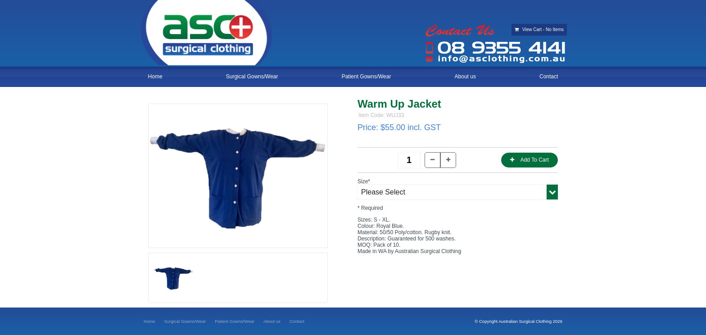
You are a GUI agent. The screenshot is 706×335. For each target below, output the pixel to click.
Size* (364, 181)
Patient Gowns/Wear (366, 76)
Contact (548, 76)
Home (155, 76)
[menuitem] (149, 321)
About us (465, 76)
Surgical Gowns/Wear (252, 76)
